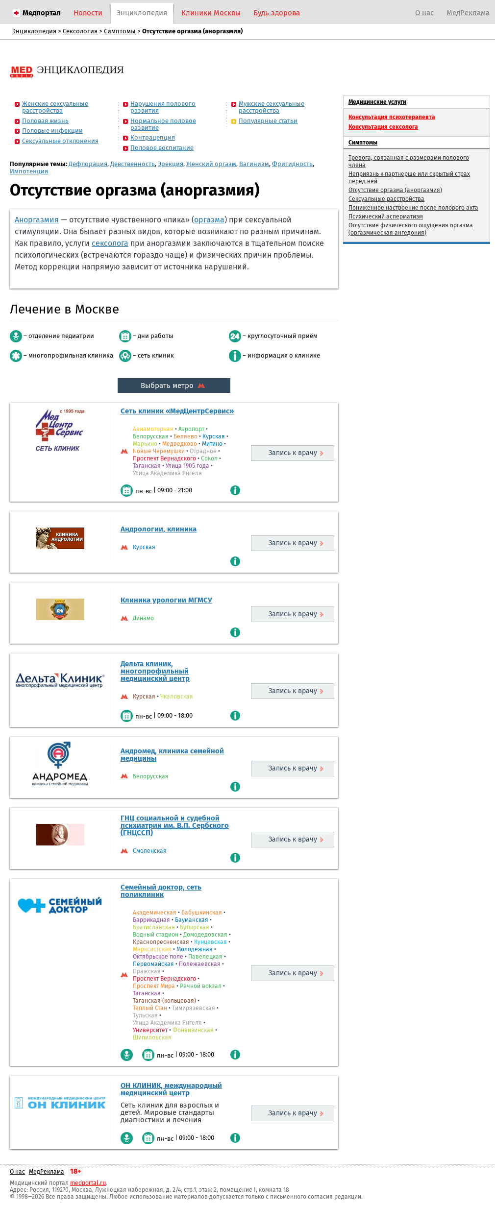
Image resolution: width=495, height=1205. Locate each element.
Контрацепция (152, 137)
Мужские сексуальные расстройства (271, 107)
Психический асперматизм (385, 216)
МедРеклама (468, 12)
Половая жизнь (45, 120)
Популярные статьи (268, 120)
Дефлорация (88, 164)
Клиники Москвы (211, 12)
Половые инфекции (52, 130)
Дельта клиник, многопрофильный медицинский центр (155, 671)
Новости (88, 12)
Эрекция (170, 164)
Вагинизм (254, 164)
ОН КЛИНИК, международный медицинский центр (171, 1089)
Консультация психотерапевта (391, 117)
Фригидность (292, 164)
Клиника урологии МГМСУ (166, 600)
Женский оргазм (211, 164)
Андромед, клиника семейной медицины (172, 755)
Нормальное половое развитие (163, 124)
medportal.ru (88, 1183)
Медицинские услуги (377, 101)
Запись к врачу (293, 453)
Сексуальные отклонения (60, 141)
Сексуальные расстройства (386, 198)
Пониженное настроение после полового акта (413, 207)
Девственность (132, 164)
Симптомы (120, 31)
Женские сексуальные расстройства (55, 107)
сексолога (110, 243)
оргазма (209, 219)
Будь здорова (276, 12)
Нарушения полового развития (163, 107)
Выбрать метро (174, 385)
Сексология (80, 31)
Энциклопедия (142, 12)
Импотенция (29, 171)
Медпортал (42, 12)
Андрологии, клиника (159, 529)
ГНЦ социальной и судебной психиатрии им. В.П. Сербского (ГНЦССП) (175, 825)
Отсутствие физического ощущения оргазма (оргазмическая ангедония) (410, 229)
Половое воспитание (162, 147)
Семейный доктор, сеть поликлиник (161, 891)
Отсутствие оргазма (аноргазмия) (395, 190)
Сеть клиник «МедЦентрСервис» (177, 411)
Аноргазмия (37, 219)
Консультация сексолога (383, 126)
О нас (424, 12)
